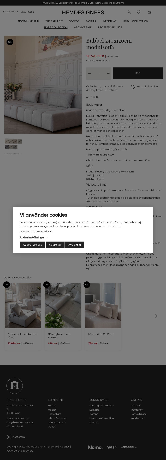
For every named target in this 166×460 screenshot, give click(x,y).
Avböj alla (74, 245)
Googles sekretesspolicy (35, 231)
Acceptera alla (32, 245)
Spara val (55, 245)
